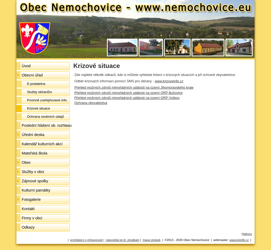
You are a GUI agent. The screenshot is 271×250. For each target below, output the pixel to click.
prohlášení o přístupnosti (86, 240)
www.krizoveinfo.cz (169, 81)
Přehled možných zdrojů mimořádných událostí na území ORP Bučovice (128, 93)
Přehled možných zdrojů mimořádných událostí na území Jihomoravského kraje (133, 87)
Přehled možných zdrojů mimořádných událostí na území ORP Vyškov (127, 98)
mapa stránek (152, 240)
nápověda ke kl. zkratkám (122, 240)
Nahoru (247, 233)
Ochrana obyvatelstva (90, 103)
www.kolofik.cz (239, 240)
